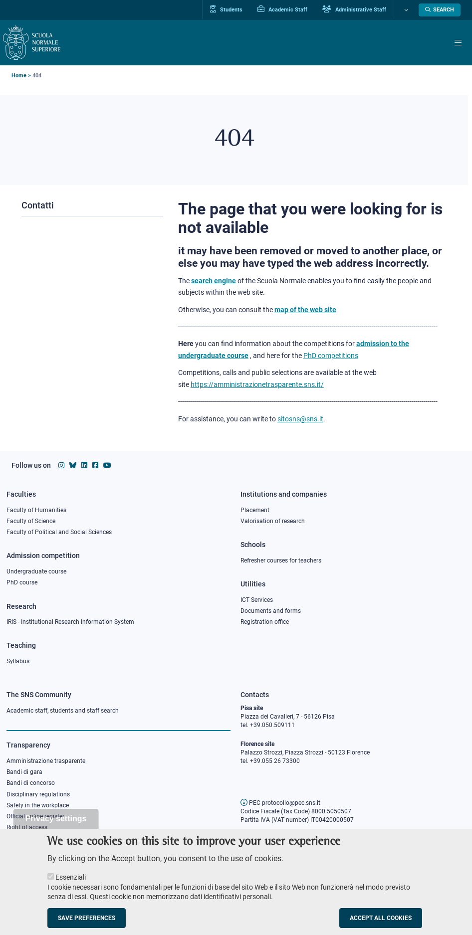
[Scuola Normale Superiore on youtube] (107, 465)
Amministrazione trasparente (45, 760)
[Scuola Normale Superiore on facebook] (95, 465)
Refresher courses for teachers (280, 560)
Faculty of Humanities (36, 510)
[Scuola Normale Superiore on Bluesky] (72, 465)
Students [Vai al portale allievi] (226, 9)
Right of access (26, 827)
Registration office (264, 621)
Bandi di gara (24, 771)
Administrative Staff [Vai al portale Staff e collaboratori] (354, 9)
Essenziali (70, 886)
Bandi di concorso (30, 782)
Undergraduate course (36, 571)
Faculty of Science (30, 521)
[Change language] (405, 10)
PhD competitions (330, 356)
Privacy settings (56, 827)
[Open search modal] (440, 9)
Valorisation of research (272, 521)
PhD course (21, 582)
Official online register (35, 816)
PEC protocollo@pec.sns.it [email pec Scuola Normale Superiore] (280, 802)
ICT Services (256, 599)
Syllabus (17, 661)
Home (18, 75)
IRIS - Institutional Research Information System (70, 621)
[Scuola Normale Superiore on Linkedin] (84, 465)
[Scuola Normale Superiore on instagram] (61, 465)
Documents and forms (270, 610)
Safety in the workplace (37, 805)
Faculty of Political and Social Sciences (59, 532)
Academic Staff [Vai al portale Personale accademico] (282, 9)
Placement (254, 510)
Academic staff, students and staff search (62, 710)
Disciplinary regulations (38, 794)
